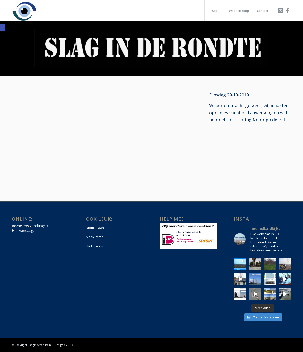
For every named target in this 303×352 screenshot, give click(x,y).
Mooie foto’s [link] (95, 237)
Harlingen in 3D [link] (97, 246)
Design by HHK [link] (64, 345)
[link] (2, 27)
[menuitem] (215, 10)
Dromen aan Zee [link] (98, 227)
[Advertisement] (250, 159)
